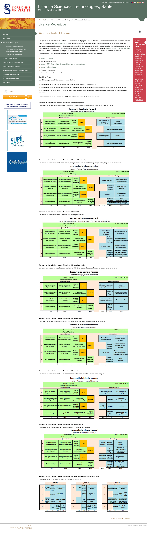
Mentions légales (133, 525)
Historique (6, 82)
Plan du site (111, 2)
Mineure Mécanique (10, 58)
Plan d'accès (125, 2)
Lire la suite (139, 100)
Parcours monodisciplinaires (15, 46)
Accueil (5, 34)
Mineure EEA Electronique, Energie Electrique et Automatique (63, 64)
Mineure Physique (47, 58)
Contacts (104, 2)
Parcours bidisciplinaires (15, 51)
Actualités (6, 38)
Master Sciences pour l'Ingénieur (118, 48)
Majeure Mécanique (60, 43)
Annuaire (118, 2)
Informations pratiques (11, 78)
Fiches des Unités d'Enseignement (15, 70)
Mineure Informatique (48, 67)
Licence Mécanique (10, 43)
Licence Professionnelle (11, 66)
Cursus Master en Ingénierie (13, 62)
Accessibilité (142, 525)
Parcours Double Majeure (14, 54)
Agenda (11, 92)
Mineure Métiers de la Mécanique (16, 49)
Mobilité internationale (11, 74)
